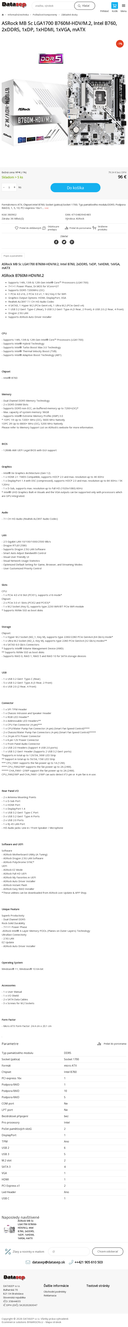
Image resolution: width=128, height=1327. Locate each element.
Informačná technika (18, 14)
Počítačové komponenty (45, 14)
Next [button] (122, 100)
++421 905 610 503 (88, 1262)
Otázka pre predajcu (53, 227)
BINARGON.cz (35, 1322)
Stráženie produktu (103, 227)
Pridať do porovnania (80, 227)
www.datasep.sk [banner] (16, 5)
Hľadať (85, 5)
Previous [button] (6, 100)
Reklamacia (50, 1295)
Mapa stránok (53, 1322)
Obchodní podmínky (55, 1291)
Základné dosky (69, 14)
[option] (64, 100)
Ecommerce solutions (14, 1322)
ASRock (80, 218)
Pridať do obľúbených (30, 227)
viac (46, 208)
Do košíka (75, 187)
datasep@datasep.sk (48, 1262)
